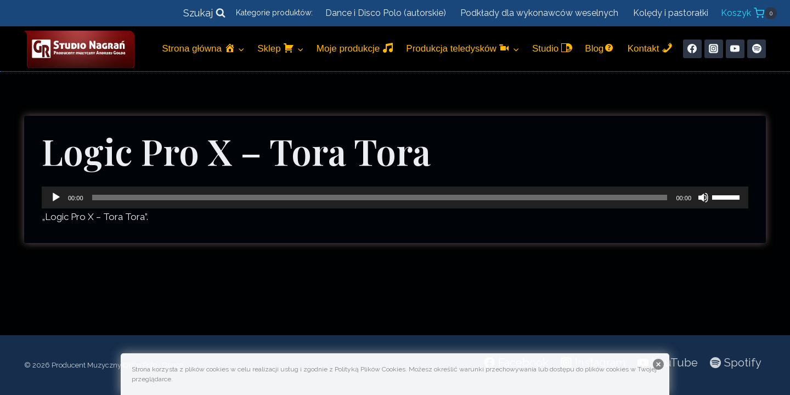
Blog (599, 48)
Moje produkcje (355, 48)
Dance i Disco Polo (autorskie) (385, 13)
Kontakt (650, 48)
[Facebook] (692, 49)
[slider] (380, 197)
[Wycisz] (703, 197)
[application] (395, 197)
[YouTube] (735, 49)
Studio (552, 48)
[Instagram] (713, 49)
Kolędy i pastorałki (670, 13)
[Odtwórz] (55, 197)
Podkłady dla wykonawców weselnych (539, 13)
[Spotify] (756, 49)
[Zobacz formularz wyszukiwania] (204, 13)
